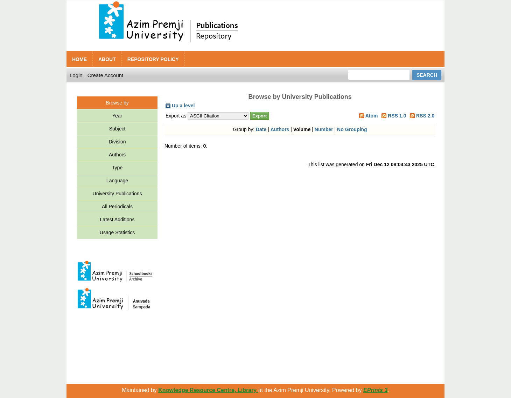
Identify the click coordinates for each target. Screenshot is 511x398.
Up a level (183, 105)
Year (117, 116)
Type (117, 167)
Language (117, 180)
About (107, 59)
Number (324, 129)
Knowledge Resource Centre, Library (208, 390)
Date (261, 129)
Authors (117, 154)
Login (76, 75)
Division (117, 141)
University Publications (117, 193)
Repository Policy (153, 59)
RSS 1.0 (397, 116)
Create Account (106, 75)
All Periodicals (117, 206)
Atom (371, 116)
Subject (117, 128)
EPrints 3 (375, 390)
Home (79, 59)
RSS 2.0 (425, 116)
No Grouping (352, 129)
